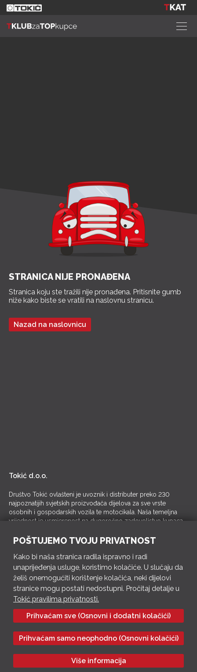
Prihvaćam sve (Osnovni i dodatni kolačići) (98, 616)
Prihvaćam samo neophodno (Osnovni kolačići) (99, 638)
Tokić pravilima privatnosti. (56, 599)
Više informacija (98, 661)
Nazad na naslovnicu (50, 324)
